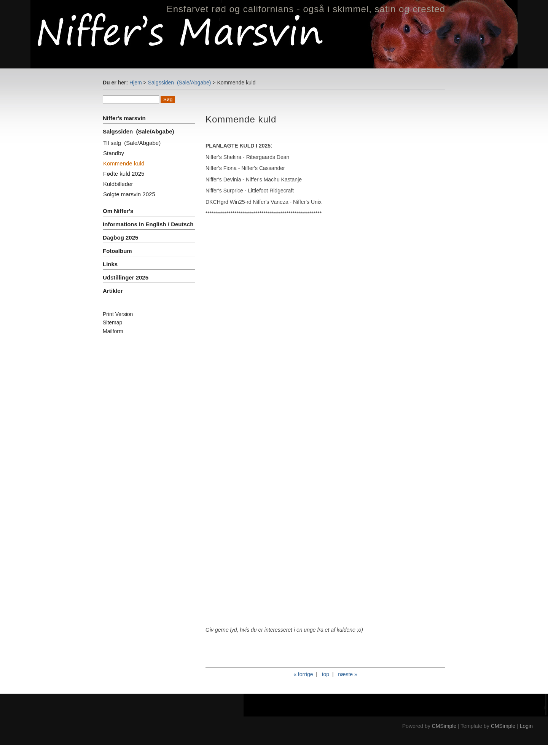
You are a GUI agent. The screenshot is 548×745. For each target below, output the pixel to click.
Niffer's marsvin (125, 118)
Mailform (113, 331)
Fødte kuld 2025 (123, 173)
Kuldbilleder (118, 184)
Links (110, 264)
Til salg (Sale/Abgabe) (132, 143)
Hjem (135, 82)
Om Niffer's (118, 211)
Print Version (118, 314)
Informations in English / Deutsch (148, 224)
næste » (347, 674)
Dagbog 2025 (120, 237)
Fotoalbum (117, 251)
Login (526, 726)
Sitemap (112, 322)
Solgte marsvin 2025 (129, 194)
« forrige (303, 674)
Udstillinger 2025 (125, 277)
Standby (113, 153)
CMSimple (444, 726)
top (325, 674)
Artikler (113, 291)
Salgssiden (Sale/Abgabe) (179, 82)
